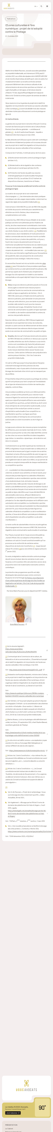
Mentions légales (10, 1105)
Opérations (9, 1087)
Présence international (13, 1053)
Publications (9, 1084)
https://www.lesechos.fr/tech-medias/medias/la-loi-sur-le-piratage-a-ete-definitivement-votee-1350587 (25, 734)
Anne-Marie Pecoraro (17, 624)
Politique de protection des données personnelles (21, 1108)
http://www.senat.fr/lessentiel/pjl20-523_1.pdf (25, 670)
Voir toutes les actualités (18, 891)
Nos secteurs (10, 1062)
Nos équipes (9, 1056)
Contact (10, 870)
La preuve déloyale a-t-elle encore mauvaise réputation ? (23, 947)
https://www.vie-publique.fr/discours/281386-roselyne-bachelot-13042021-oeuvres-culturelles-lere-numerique (24, 694)
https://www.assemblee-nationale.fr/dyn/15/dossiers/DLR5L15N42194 (21, 650)
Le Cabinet (9, 1049)
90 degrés (8, 1091)
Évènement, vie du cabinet (14, 1081)
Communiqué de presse (13, 1078)
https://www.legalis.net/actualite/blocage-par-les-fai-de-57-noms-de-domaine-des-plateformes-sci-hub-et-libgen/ (27, 813)
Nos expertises (10, 1059)
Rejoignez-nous (10, 1066)
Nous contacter (10, 1069)
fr (35, 6)
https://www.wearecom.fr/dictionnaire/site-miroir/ (27, 751)
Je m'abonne (11, 1034)
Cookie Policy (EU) (10, 1111)
